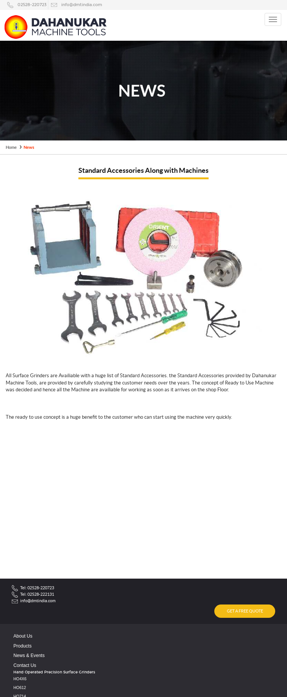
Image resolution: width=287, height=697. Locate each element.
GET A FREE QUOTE (245, 611)
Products (22, 646)
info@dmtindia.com (81, 4)
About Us (22, 636)
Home (11, 147)
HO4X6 (19, 678)
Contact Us (24, 665)
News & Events (29, 655)
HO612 (19, 687)
